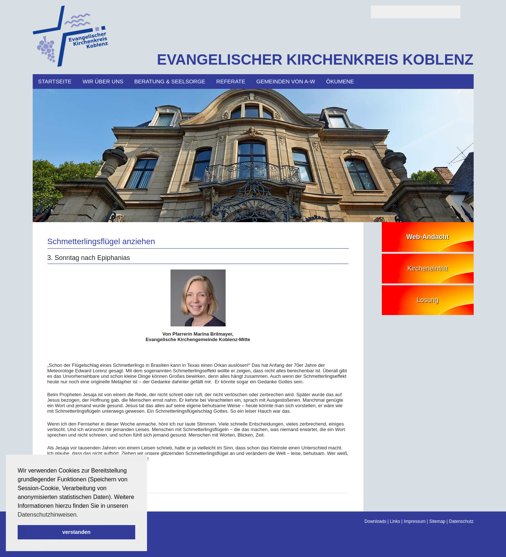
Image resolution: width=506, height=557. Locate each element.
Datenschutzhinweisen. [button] (48, 514)
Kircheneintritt (427, 268)
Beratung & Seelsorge (169, 81)
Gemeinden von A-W (285, 81)
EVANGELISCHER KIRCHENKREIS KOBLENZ (315, 59)
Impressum (415, 521)
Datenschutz (461, 521)
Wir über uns (103, 81)
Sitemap (437, 521)
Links (395, 521)
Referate (230, 81)
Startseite (55, 81)
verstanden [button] (76, 532)
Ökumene (340, 81)
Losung (427, 300)
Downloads (375, 521)
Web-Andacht (427, 236)
